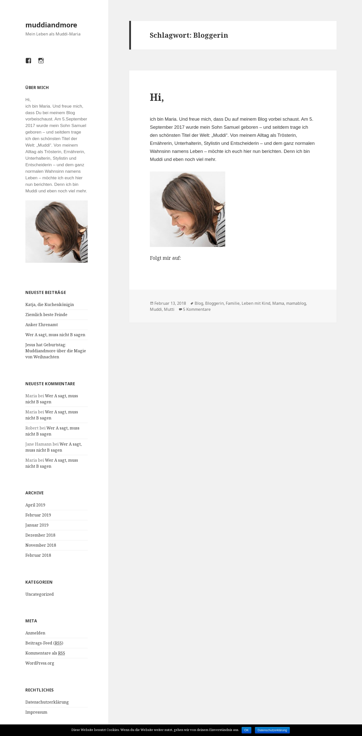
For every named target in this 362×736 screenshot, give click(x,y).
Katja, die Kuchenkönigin (49, 304)
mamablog (296, 303)
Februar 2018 (38, 555)
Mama (278, 303)
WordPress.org (39, 663)
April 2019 (35, 505)
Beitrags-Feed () (44, 643)
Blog (199, 303)
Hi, (157, 97)
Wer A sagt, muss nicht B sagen (55, 334)
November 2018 (40, 545)
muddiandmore (51, 24)
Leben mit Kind (256, 303)
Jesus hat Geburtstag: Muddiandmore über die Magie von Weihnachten (55, 351)
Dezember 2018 (40, 535)
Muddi (156, 309)
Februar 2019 (38, 515)
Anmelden (35, 633)
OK (246, 730)
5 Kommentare (197, 309)
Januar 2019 (37, 525)
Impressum (36, 712)
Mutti (169, 309)
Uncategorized (39, 594)
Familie (233, 303)
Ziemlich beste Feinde (46, 314)
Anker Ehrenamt (41, 324)
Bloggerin (214, 303)
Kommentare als (45, 653)
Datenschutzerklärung (47, 702)
